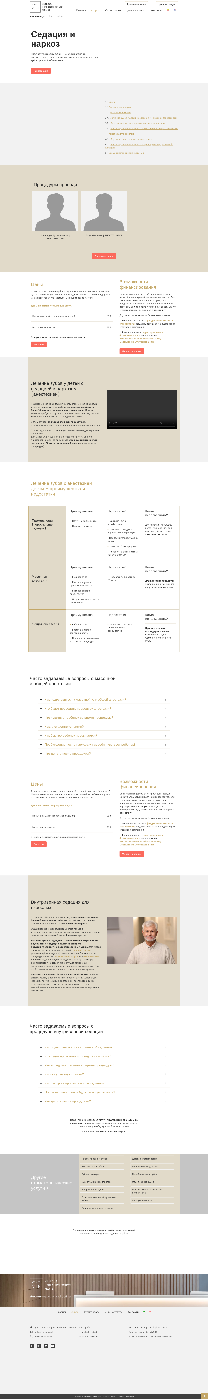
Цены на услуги (135, 10)
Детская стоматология (144, 1158)
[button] (95, 10)
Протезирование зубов (95, 1158)
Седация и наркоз (142, 1201)
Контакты (156, 10)
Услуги (95, 10)
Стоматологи (113, 10)
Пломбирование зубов (145, 1174)
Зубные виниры (91, 1174)
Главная (81, 10)
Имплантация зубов (93, 1166)
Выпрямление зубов (93, 1190)
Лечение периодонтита (145, 1166)
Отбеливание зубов (143, 1182)
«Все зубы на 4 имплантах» (97, 1182)
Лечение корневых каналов (97, 1209)
